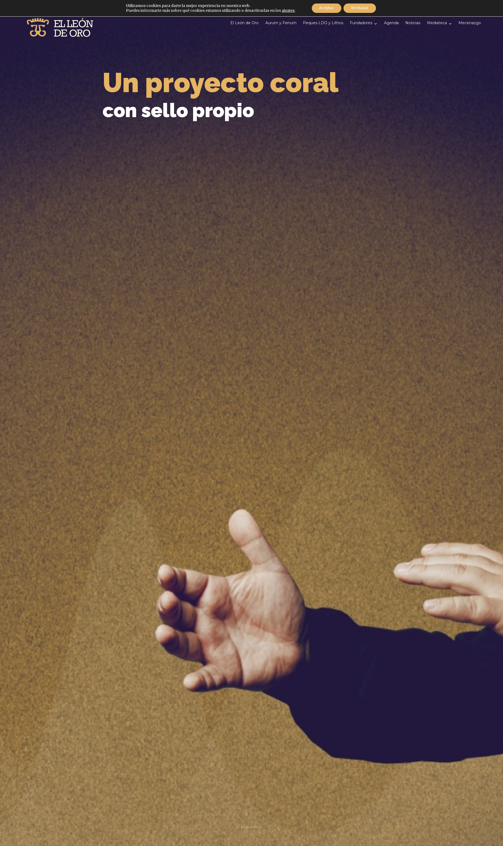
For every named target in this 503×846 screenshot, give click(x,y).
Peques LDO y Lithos (323, 22)
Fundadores (361, 22)
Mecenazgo (469, 22)
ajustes (286, 10)
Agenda (391, 22)
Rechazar (360, 8)
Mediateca (437, 22)
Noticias (412, 22)
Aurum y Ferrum (280, 22)
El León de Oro (244, 22)
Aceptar (326, 8)
